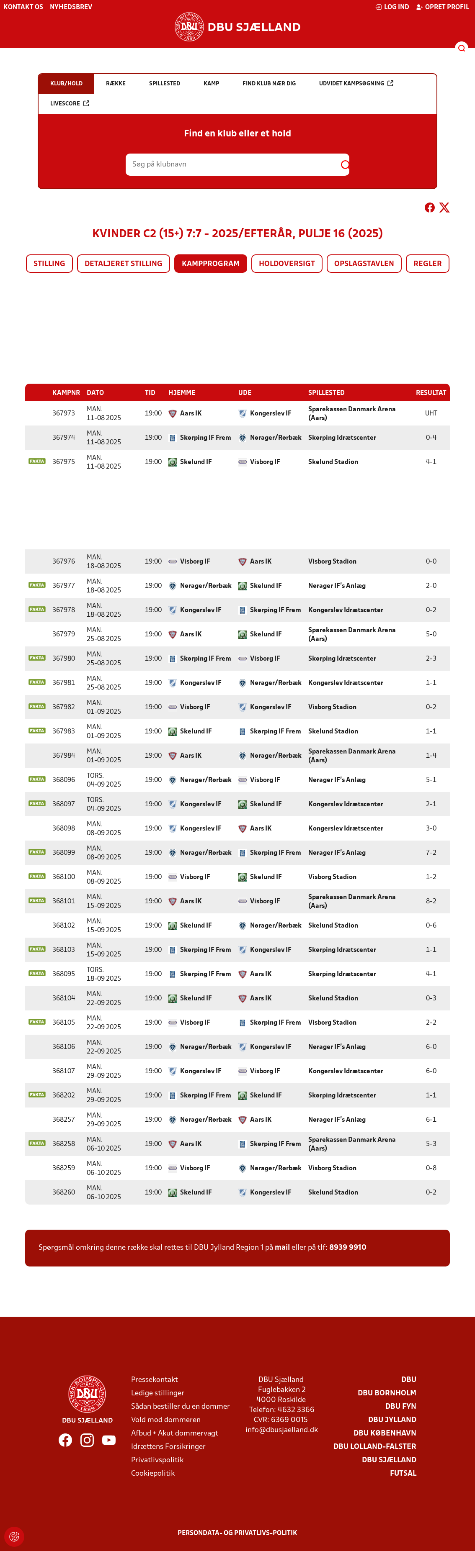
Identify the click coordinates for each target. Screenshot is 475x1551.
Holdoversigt (287, 264)
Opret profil (442, 7)
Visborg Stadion (332, 561)
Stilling (49, 264)
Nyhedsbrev (71, 7)
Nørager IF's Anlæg (337, 586)
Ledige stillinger (157, 1393)
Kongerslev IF (271, 413)
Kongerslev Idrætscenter (345, 610)
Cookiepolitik (153, 1473)
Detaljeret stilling (124, 264)
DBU (408, 1379)
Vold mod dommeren (166, 1419)
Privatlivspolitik (157, 1460)
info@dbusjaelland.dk (281, 1429)
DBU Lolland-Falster (374, 1446)
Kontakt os (23, 7)
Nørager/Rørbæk (276, 438)
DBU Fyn (400, 1406)
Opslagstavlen (364, 264)
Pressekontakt (154, 1379)
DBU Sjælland (389, 1460)
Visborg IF (265, 462)
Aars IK (191, 413)
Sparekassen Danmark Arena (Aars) (352, 413)
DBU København (385, 1433)
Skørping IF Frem (205, 438)
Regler (427, 264)
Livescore (69, 103)
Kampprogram (211, 264)
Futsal (403, 1473)
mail (282, 1247)
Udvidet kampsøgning (356, 83)
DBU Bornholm (387, 1393)
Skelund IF (196, 462)
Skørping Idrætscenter (342, 438)
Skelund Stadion (333, 462)
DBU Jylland (392, 1419)
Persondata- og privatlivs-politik (237, 1533)
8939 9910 (348, 1247)
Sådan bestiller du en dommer (180, 1406)
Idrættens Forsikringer (168, 1446)
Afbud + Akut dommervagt (174, 1433)
